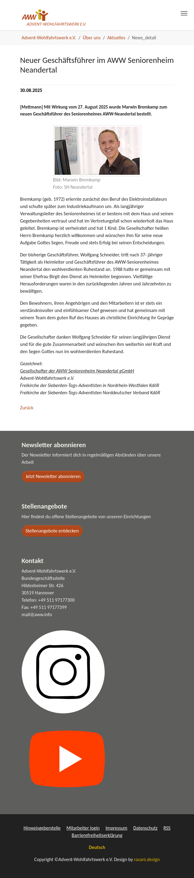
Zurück (26, 408)
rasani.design (147, 859)
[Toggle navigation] (184, 10)
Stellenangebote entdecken (52, 531)
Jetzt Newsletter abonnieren (53, 476)
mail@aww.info (37, 614)
